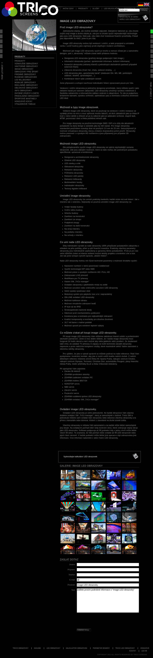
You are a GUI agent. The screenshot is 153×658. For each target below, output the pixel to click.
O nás (55, 8)
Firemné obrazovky (25, 74)
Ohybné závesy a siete (27, 93)
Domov (45, 8)
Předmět (71, 585)
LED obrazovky (53, 648)
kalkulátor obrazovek (76, 648)
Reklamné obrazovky (26, 85)
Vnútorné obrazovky (26, 66)
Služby (95, 8)
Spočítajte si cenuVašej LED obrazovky (129, 18)
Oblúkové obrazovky (26, 88)
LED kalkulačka (112, 8)
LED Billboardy (23, 80)
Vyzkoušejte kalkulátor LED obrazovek (80, 457)
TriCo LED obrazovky (125, 648)
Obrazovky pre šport (26, 72)
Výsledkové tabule (25, 104)
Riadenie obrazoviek (26, 77)
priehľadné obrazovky (27, 96)
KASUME (37, 648)
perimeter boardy (101, 648)
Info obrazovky (23, 91)
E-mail (72, 580)
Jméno (72, 565)
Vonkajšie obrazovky (26, 64)
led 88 (144, 651)
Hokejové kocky (23, 101)
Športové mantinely (26, 99)
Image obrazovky (24, 69)
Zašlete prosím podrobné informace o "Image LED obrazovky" (108, 600)
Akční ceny (68, 8)
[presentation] (99, 621)
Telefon (72, 575)
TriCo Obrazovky (20, 648)
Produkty (83, 8)
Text (73, 590)
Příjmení (71, 570)
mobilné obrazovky (25, 82)
